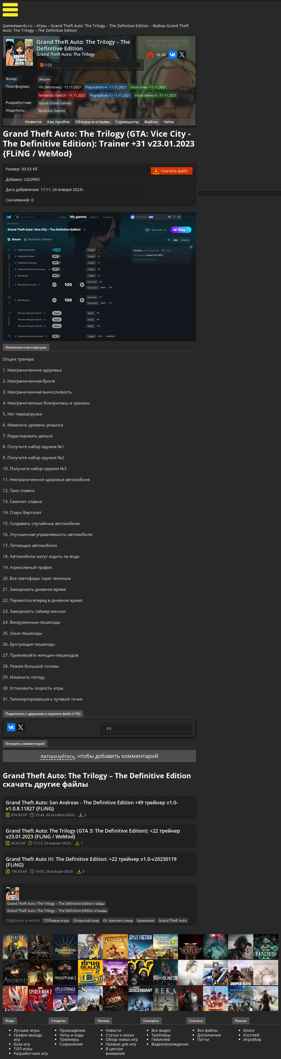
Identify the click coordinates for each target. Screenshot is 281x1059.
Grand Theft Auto (173, 938)
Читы (169, 119)
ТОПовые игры (56, 938)
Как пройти (58, 119)
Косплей (251, 1053)
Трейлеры (161, 1053)
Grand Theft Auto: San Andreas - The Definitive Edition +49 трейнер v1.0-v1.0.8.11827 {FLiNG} (92, 825)
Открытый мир (86, 938)
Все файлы (207, 1048)
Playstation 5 (100, 93)
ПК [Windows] (50, 86)
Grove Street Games (55, 101)
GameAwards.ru (17, 25)
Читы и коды (72, 1053)
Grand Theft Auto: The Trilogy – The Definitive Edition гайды (56, 922)
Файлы (151, 119)
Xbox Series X (146, 93)
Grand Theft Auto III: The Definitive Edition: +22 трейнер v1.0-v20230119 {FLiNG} (91, 881)
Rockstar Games (52, 108)
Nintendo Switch (52, 93)
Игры (41, 25)
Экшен (44, 78)
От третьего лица (118, 938)
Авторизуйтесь (57, 775)
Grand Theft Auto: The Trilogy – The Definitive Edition (99, 25)
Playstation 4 (95, 86)
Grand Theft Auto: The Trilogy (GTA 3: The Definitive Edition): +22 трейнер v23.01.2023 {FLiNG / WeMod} (93, 853)
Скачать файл (170, 169)
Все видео (160, 1048)
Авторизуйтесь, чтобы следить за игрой (167, 43)
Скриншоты (127, 119)
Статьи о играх (120, 1053)
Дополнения (209, 1053)
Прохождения (72, 1048)
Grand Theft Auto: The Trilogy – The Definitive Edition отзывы (57, 929)
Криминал (145, 938)
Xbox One (138, 86)
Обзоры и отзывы (92, 119)
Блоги (248, 1048)
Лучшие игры (27, 1048)
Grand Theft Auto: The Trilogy (61, 53)
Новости (33, 119)
